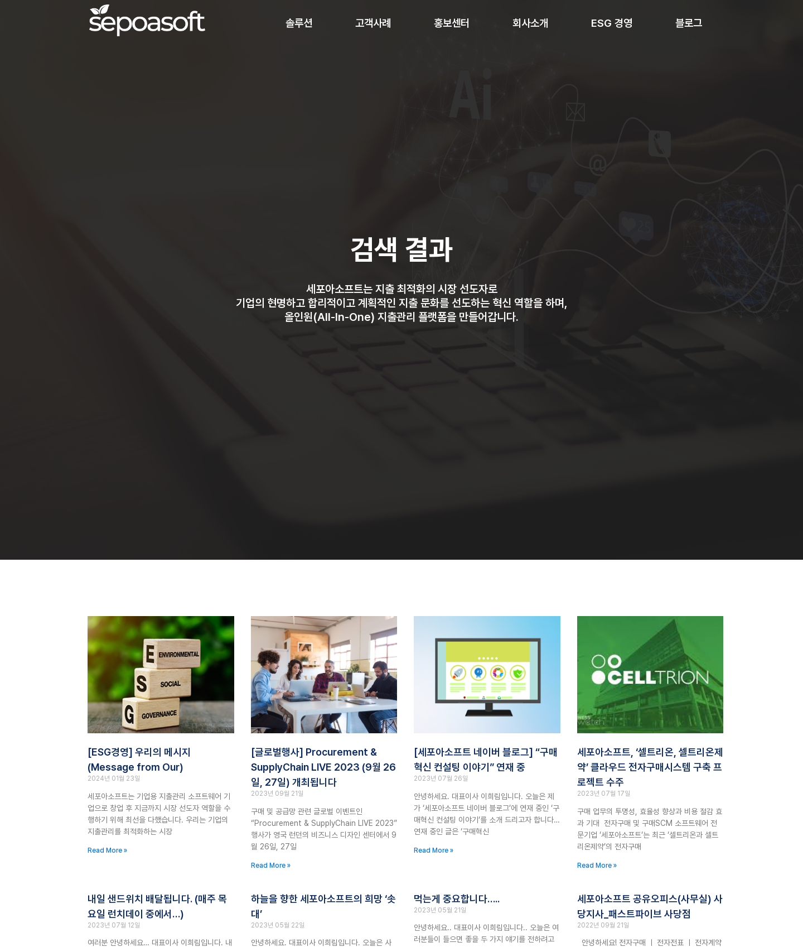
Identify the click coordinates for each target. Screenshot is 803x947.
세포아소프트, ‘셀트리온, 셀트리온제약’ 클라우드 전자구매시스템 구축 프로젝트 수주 (650, 767)
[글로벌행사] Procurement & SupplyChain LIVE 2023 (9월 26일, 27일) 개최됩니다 (323, 767)
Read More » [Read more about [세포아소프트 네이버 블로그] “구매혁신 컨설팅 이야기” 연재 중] (433, 850)
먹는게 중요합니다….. (457, 899)
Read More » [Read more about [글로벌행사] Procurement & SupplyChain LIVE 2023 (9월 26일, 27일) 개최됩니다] (271, 865)
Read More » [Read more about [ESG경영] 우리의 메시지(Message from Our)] (107, 850)
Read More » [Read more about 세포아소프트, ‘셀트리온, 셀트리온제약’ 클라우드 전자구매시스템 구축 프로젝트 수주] (597, 865)
